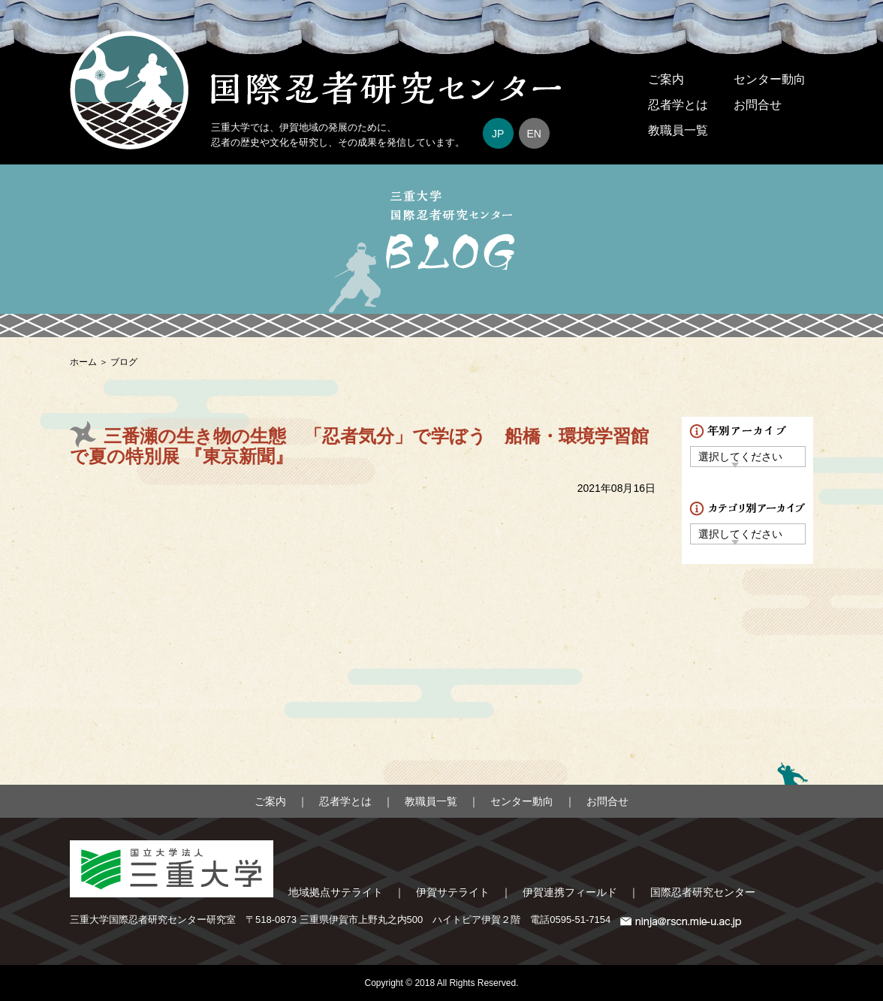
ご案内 (666, 79)
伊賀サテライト (453, 892)
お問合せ (758, 104)
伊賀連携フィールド (570, 892)
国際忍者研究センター (702, 892)
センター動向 (770, 79)
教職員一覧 (678, 130)
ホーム (83, 362)
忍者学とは (678, 104)
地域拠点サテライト (335, 892)
